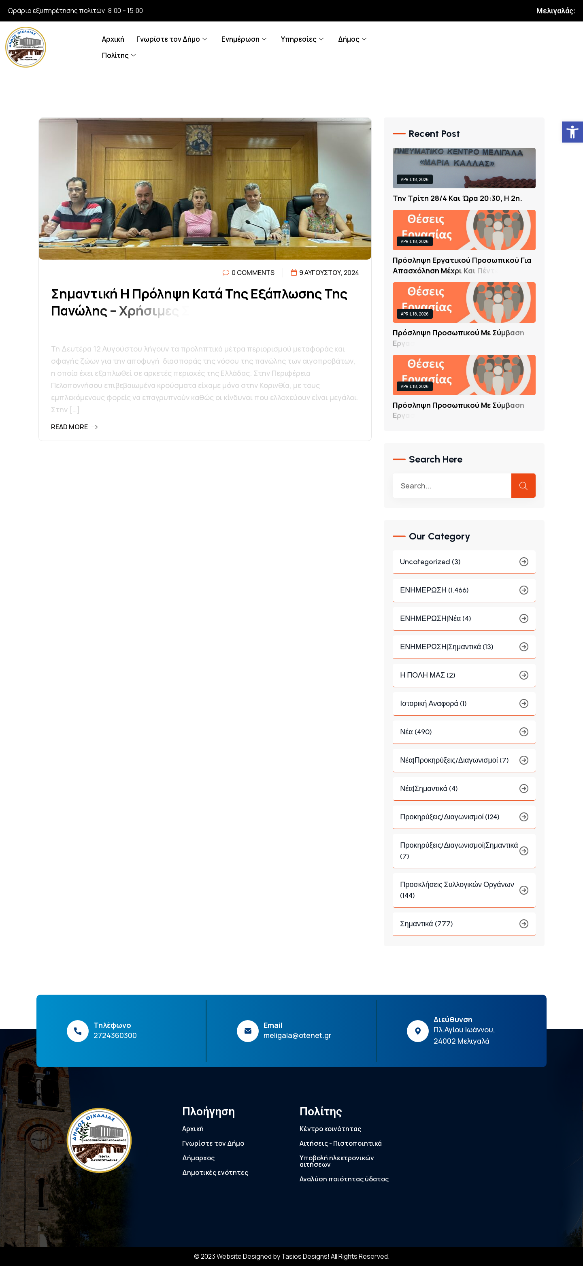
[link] (572, 132)
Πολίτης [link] (119, 55)
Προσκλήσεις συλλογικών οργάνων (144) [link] (464, 895)
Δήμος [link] (352, 39)
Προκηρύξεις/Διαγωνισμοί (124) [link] (464, 822)
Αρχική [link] (113, 39)
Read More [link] (74, 426)
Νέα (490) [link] (464, 737)
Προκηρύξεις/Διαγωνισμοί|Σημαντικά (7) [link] (464, 856)
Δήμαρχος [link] (198, 1157)
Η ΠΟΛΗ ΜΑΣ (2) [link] (464, 680)
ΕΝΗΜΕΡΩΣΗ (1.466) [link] (464, 595)
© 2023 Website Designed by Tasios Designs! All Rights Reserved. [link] (291, 1256)
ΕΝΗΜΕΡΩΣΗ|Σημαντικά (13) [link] (464, 652)
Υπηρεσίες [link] (302, 39)
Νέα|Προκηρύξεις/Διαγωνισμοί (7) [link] (464, 765)
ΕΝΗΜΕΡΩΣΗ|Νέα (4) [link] (464, 624)
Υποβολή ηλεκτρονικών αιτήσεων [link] (337, 1161)
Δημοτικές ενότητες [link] (215, 1172)
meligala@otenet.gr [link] (298, 1035)
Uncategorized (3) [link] (464, 567)
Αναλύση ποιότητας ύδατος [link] (344, 1178)
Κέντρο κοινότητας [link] (330, 1128)
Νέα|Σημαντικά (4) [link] (464, 794)
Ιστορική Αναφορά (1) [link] (464, 709)
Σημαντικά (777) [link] (464, 929)
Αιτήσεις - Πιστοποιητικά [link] (341, 1143)
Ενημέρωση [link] (243, 39)
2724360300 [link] (115, 1035)
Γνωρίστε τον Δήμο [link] (171, 39)
